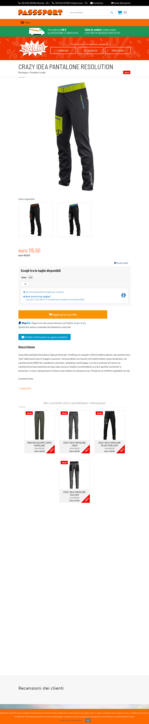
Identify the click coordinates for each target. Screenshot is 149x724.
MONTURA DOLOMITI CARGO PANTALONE (39, 444)
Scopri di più (80, 322)
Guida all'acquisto (121, 2)
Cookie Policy (65, 720)
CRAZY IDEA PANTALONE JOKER (74, 444)
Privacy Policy (77, 720)
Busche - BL (33, 2)
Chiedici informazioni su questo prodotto (44, 337)
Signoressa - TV (69, 2)
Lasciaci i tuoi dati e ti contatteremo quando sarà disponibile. (54, 298)
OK (88, 720)
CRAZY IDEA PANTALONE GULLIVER (74, 493)
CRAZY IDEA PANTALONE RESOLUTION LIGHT (109, 444)
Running (63, 50)
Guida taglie (121, 262)
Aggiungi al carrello (63, 314)
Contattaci (96, 2)
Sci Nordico (91, 50)
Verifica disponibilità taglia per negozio (44, 291)
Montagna (118, 50)
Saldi (29, 413)
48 (25, 284)
